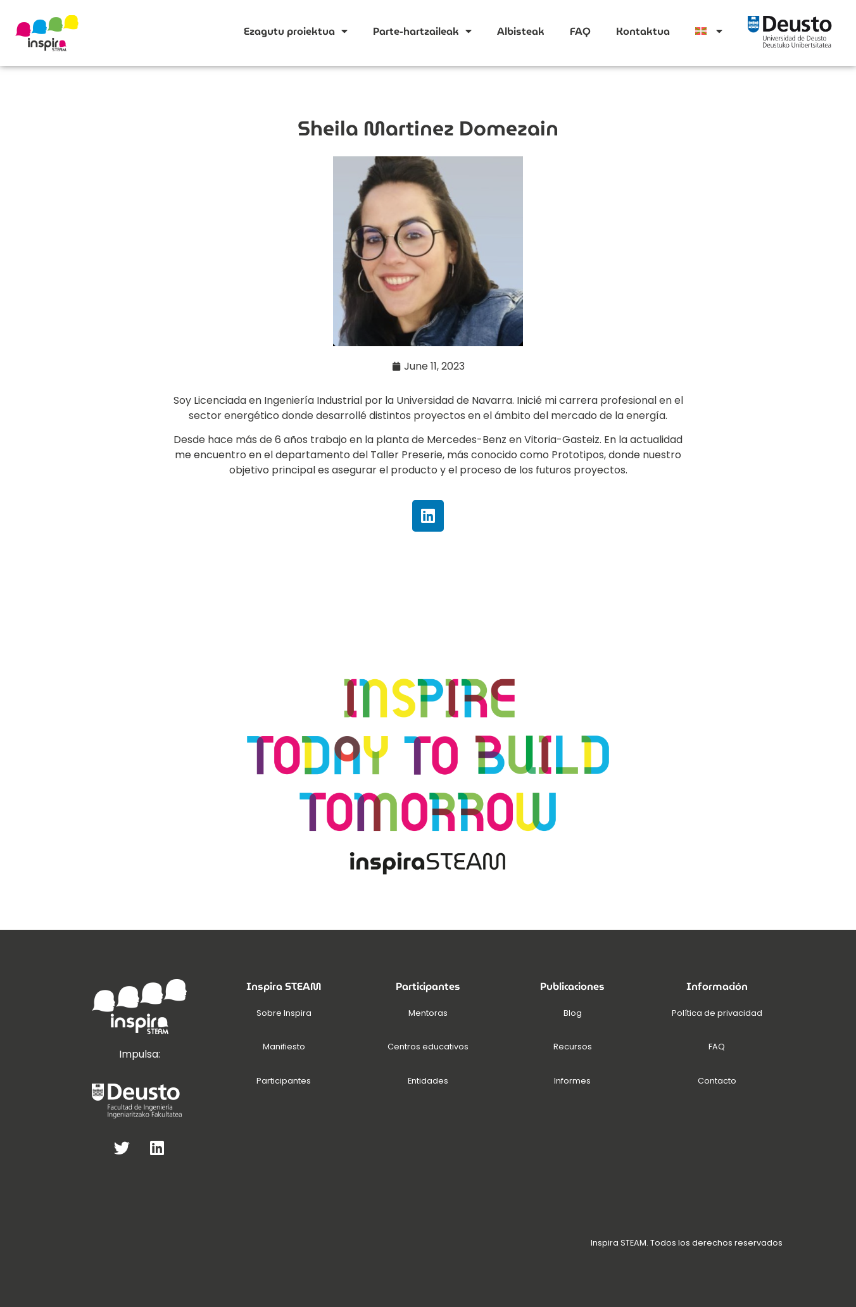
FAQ (580, 31)
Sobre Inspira (284, 1013)
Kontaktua (643, 31)
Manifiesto (284, 1046)
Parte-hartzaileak (422, 31)
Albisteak (520, 31)
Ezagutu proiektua (296, 31)
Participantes (283, 1080)
